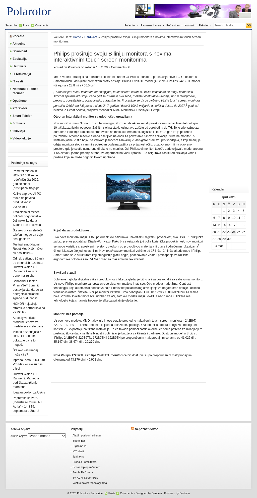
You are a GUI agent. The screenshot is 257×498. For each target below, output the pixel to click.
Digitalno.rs (79, 445)
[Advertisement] (229, 107)
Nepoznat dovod (146, 429)
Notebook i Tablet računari (25, 91)
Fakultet (203, 25)
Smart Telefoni (23, 116)
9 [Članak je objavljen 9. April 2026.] (229, 218)
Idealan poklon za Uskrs (29, 392)
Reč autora (173, 25)
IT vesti (18, 81)
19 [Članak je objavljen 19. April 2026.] (243, 225)
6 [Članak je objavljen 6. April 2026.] (214, 218)
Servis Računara (83, 472)
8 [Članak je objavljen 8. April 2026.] (224, 218)
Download (20, 51)
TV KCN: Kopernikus (85, 477)
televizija (19, 131)
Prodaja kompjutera (84, 461)
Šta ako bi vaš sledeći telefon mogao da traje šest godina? (28, 235)
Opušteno (20, 101)
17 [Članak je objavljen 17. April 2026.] (233, 225)
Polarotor (29, 11)
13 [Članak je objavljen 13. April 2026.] (214, 225)
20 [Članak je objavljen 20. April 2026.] (214, 232)
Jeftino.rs (78, 456)
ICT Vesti (78, 451)
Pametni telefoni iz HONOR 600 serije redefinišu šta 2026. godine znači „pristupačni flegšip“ (26, 179)
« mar (219, 246)
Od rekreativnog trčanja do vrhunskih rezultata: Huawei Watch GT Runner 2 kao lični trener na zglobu (28, 267)
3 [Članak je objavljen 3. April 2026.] (234, 211)
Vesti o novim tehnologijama (90, 482)
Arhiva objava (19, 435)
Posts (26, 25)
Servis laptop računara (86, 467)
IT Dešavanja (22, 74)
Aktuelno (19, 43)
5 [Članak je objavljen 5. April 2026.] (243, 211)
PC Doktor (20, 108)
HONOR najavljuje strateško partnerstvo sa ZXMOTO (29, 308)
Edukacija (20, 59)
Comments (41, 25)
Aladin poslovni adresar (87, 435)
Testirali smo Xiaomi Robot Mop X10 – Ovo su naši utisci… (28, 249)
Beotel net (79, 440)
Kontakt (189, 25)
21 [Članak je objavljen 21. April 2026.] (219, 232)
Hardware (19, 66)
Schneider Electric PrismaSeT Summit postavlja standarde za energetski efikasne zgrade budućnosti (28, 289)
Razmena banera (151, 25)
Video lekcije (22, 138)
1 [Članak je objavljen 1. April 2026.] (224, 211)
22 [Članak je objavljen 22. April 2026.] (224, 232)
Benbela (157, 493)
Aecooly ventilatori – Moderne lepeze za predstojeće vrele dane (28, 322)
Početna (18, 36)
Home (77, 37)
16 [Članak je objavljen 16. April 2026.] (228, 225)
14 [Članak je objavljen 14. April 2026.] (219, 225)
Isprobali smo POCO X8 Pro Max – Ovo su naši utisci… (29, 364)
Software (19, 123)
